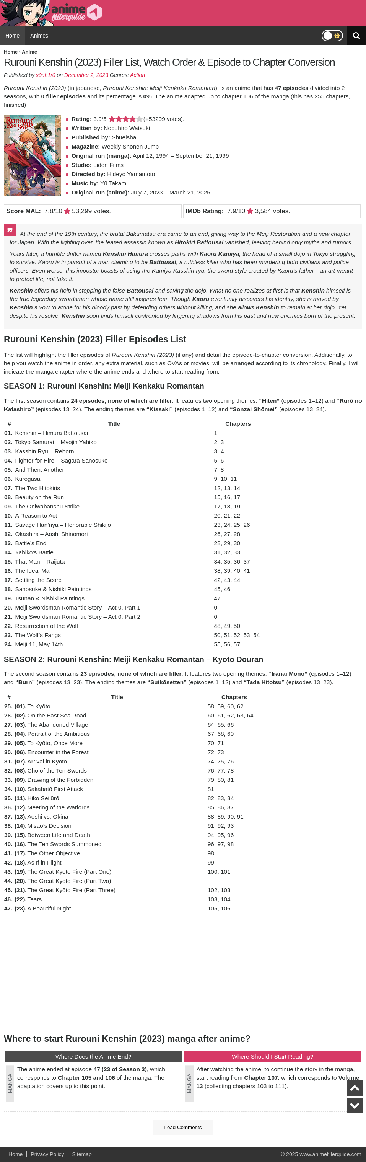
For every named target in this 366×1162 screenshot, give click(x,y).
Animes (39, 36)
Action (137, 75)
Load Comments (183, 1127)
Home (12, 36)
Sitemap (82, 1154)
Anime (29, 52)
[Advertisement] (183, 972)
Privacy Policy (47, 1154)
